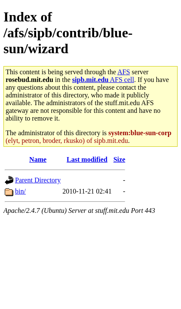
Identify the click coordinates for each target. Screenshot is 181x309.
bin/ (20, 191)
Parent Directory (38, 180)
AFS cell (103, 79)
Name (37, 159)
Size (120, 159)
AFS (123, 72)
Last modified (87, 159)
